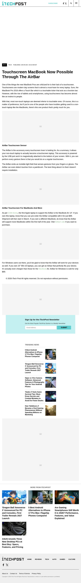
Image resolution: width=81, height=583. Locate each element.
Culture (71, 559)
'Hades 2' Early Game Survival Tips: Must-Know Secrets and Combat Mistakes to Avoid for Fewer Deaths (34, 396)
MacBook (42, 269)
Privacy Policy (36, 573)
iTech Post (16, 278)
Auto (54, 559)
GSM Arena (13, 213)
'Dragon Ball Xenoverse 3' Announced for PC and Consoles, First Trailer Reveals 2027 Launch (34, 368)
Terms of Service (24, 573)
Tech (10, 65)
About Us (5, 573)
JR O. (4, 65)
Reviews (38, 559)
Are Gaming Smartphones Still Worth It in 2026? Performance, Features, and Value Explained (67, 512)
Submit (64, 327)
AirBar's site (60, 222)
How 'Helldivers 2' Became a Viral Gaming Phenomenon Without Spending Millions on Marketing (34, 410)
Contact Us (13, 573)
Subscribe (52, 3)
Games (62, 559)
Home (29, 559)
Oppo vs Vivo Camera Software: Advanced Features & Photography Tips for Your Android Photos (34, 382)
